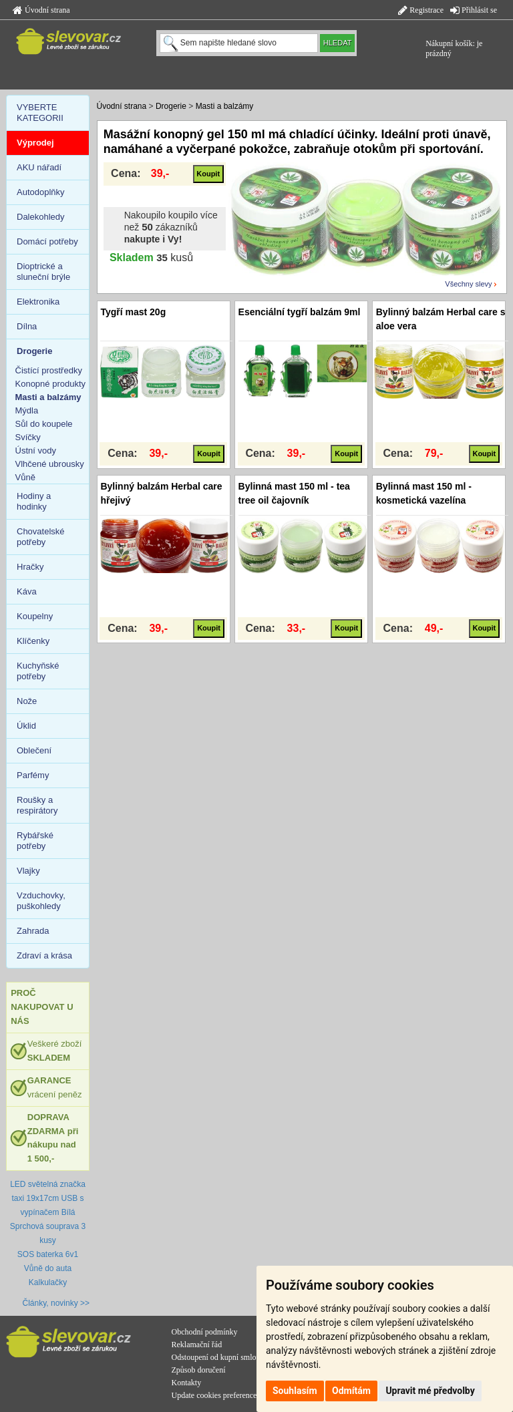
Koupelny (35, 616)
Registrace (421, 10)
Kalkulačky (48, 1282)
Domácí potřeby (47, 241)
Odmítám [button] (351, 1390)
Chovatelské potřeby (41, 536)
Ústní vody (35, 451)
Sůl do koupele (44, 424)
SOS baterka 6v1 (47, 1254)
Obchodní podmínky (205, 1332)
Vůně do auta (47, 1268)
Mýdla (27, 410)
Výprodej (35, 143)
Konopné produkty (50, 384)
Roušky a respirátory (37, 805)
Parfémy (33, 775)
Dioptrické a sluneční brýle (43, 271)
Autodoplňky (41, 192)
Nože (27, 701)
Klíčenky (33, 641)
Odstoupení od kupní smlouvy (220, 1357)
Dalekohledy (41, 217)
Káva (27, 591)
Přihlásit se (473, 10)
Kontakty (187, 1382)
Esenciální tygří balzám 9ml (299, 312)
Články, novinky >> (56, 1303)
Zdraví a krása (44, 955)
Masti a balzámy (225, 106)
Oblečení (34, 750)
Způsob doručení (199, 1370)
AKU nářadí (39, 167)
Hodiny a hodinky (34, 501)
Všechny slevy (468, 284)
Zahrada (33, 931)
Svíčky (28, 437)
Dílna (27, 326)
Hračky (30, 567)
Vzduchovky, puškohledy (41, 900)
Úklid (26, 726)
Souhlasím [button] (295, 1390)
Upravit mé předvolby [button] (429, 1390)
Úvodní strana (41, 10)
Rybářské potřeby (35, 840)
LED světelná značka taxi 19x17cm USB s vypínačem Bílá (48, 1198)
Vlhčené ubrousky (49, 464)
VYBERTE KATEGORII (40, 112)
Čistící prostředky (48, 370)
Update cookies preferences (216, 1395)
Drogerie (171, 106)
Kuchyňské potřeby (38, 671)
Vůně (25, 477)
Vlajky (28, 871)
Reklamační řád (197, 1344)
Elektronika (38, 302)
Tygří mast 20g (133, 312)
